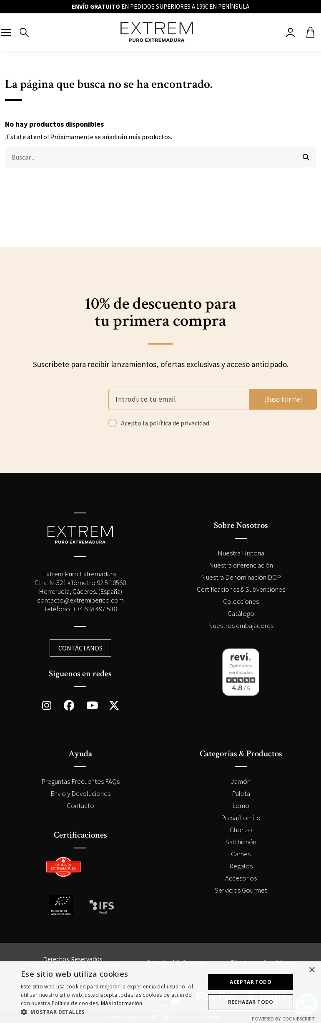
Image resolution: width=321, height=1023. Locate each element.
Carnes (241, 853)
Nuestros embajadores (240, 625)
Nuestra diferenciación (241, 565)
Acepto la (165, 423)
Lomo (240, 805)
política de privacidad (179, 423)
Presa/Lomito (241, 817)
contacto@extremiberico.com (80, 600)
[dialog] (160, 992)
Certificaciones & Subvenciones (241, 589)
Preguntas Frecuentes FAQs (80, 781)
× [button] (311, 970)
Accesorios (241, 878)
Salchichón (241, 841)
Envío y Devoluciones (80, 793)
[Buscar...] (306, 157)
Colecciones (241, 601)
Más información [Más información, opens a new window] (122, 1003)
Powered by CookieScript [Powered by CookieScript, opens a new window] (283, 1018)
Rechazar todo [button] (250, 1001)
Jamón (241, 781)
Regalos (241, 865)
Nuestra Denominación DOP (241, 577)
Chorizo (241, 829)
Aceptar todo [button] (250, 981)
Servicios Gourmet (241, 890)
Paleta (241, 793)
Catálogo (241, 613)
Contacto (80, 805)
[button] (110, 1012)
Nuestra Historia (241, 553)
